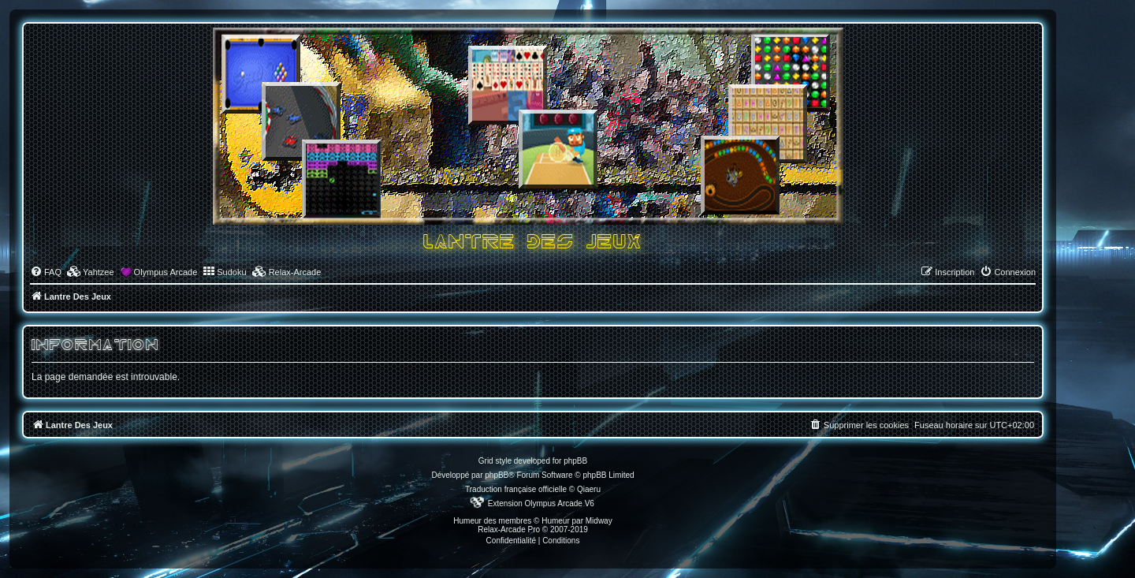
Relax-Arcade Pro (509, 529)
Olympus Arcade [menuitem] (166, 272)
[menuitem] (45, 272)
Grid (485, 461)
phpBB (496, 475)
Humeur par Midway (576, 520)
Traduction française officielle (516, 489)
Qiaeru (589, 489)
